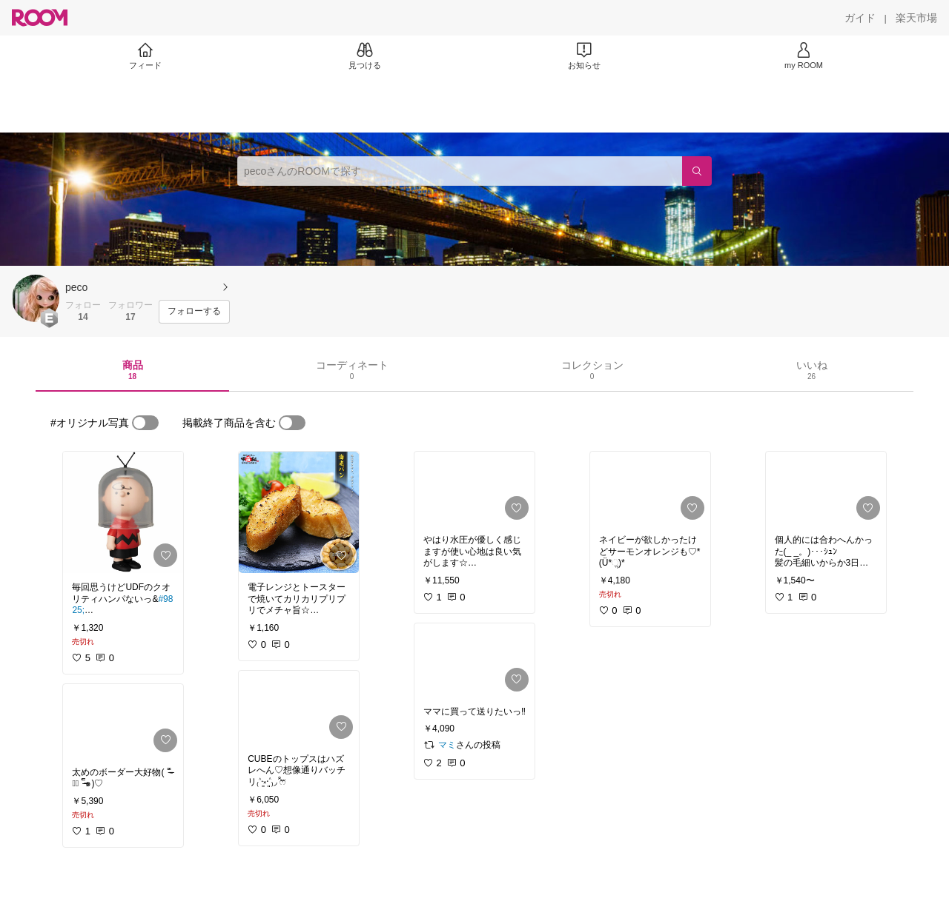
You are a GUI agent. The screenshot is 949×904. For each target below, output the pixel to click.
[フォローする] (194, 312)
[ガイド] (860, 17)
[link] (123, 512)
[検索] (697, 171)
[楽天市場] (916, 17)
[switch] (145, 422)
